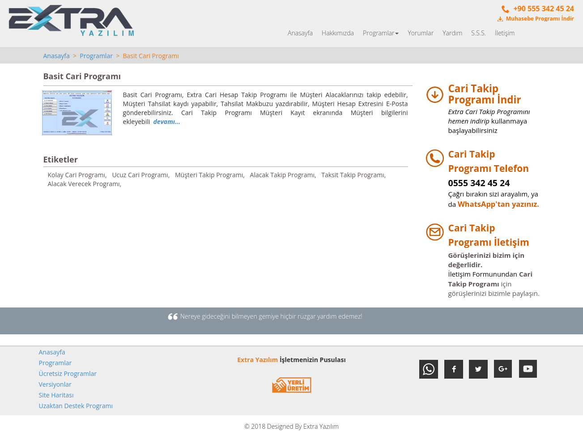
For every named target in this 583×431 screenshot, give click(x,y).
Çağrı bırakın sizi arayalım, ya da (493, 194)
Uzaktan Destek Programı (76, 405)
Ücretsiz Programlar (68, 373)
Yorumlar (421, 33)
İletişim (505, 33)
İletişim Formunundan (483, 273)
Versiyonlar (55, 384)
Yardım (452, 33)
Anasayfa (300, 33)
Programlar (381, 33)
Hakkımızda (338, 33)
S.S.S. (478, 33)
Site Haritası (56, 395)
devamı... (166, 121)
